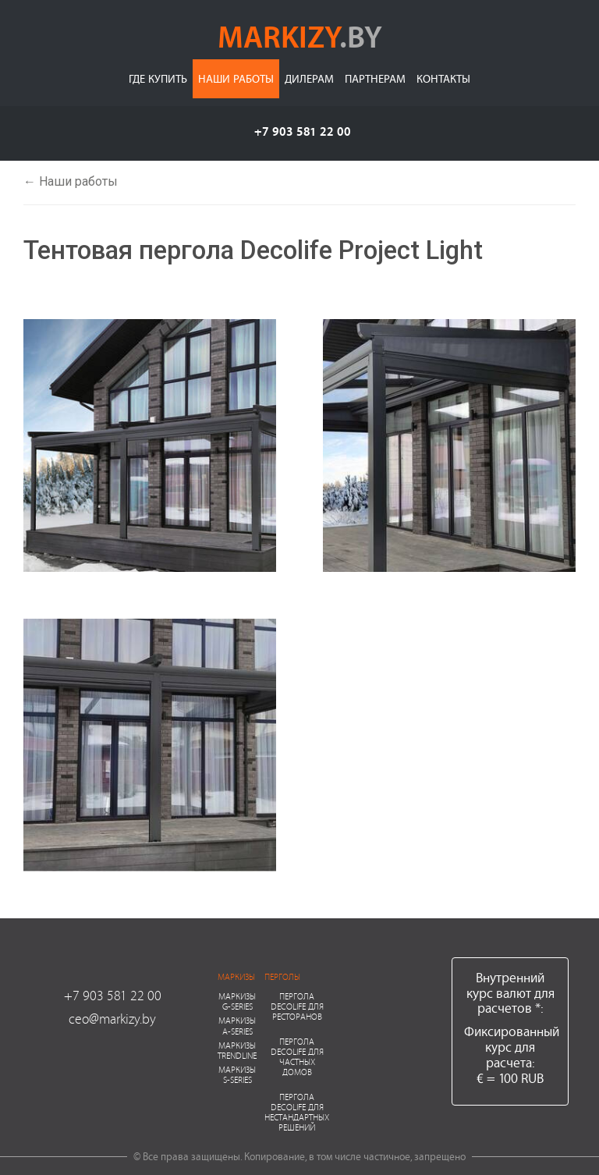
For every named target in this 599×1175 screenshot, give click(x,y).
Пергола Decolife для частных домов (297, 1057)
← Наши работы (70, 181)
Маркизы (236, 976)
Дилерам (309, 78)
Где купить (158, 78)
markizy (300, 35)
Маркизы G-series (237, 1001)
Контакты (443, 78)
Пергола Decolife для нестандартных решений (296, 1112)
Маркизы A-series (237, 1025)
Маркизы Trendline (237, 1050)
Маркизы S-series (237, 1074)
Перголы (282, 976)
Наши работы (236, 78)
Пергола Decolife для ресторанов (297, 1006)
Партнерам (375, 78)
